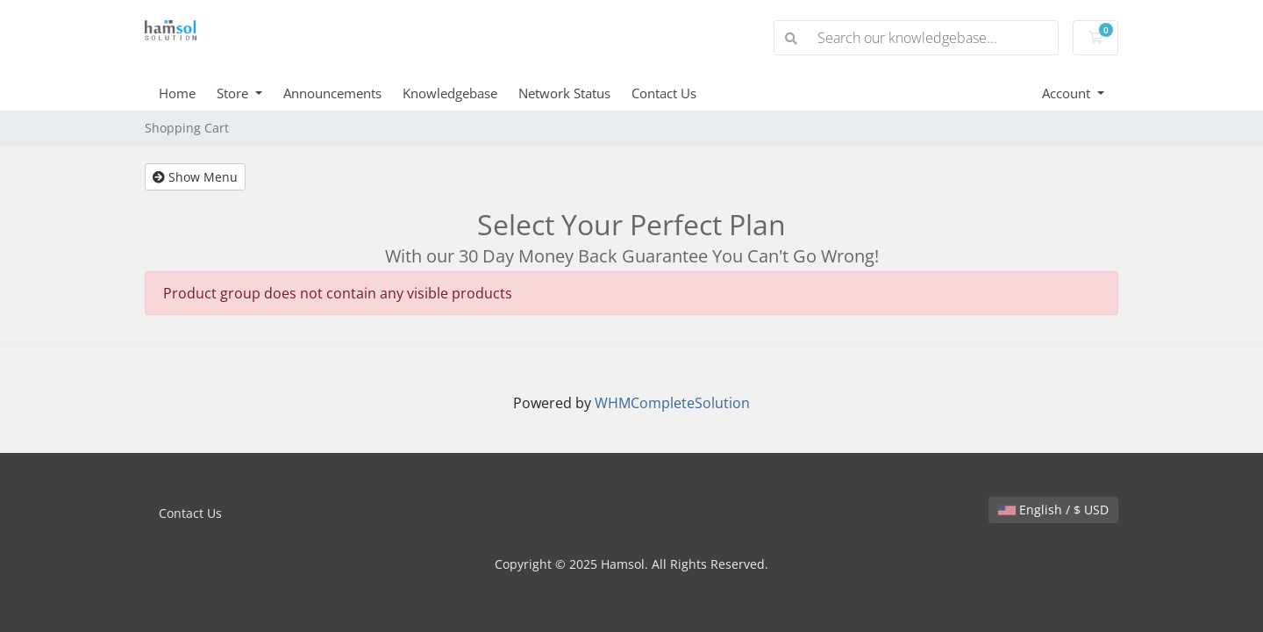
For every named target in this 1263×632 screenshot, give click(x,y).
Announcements (332, 93)
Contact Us (664, 93)
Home (177, 93)
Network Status (564, 93)
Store (234, 93)
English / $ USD (1053, 509)
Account (1068, 93)
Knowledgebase (450, 93)
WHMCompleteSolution (672, 403)
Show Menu (195, 177)
